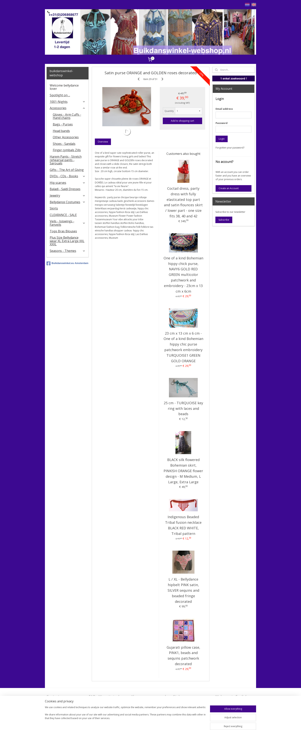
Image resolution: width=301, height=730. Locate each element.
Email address (224, 109)
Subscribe (223, 219)
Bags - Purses (63, 124)
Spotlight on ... (60, 95)
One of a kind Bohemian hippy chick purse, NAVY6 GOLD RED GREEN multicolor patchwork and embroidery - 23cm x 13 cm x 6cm (183, 275)
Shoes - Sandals (64, 144)
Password (221, 123)
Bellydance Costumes (68, 202)
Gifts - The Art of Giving (67, 170)
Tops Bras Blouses (63, 231)
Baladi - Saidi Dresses (65, 189)
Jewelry (68, 195)
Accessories (68, 108)
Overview (103, 141)
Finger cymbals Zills (67, 150)
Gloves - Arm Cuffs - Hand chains (67, 116)
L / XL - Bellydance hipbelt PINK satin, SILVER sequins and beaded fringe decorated (183, 590)
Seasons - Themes (68, 251)
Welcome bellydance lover (64, 87)
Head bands (61, 131)
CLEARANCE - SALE (63, 215)
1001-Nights (68, 102)
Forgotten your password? (230, 147)
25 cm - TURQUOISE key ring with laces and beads (183, 408)
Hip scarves (68, 183)
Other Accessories (66, 137)
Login (222, 138)
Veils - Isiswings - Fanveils (68, 223)
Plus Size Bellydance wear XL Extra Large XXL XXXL (67, 240)
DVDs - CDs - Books (68, 176)
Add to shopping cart (182, 120)
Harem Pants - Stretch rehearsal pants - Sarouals (66, 159)
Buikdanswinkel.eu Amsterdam (67, 263)
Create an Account (229, 188)
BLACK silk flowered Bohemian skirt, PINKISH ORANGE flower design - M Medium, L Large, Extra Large (183, 470)
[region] (125, 716)
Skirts (54, 208)
